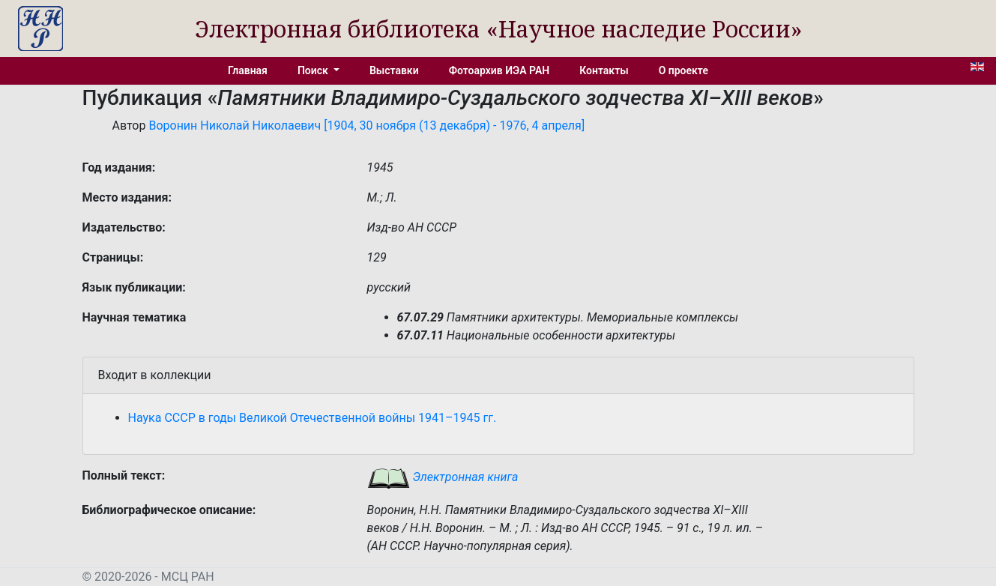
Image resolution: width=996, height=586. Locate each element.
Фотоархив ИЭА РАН (499, 70)
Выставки (394, 70)
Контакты (603, 70)
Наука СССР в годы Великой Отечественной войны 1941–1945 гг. (312, 418)
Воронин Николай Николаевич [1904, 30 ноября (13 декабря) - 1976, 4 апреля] (366, 125)
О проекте (683, 70)
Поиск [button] (314, 70)
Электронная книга (443, 477)
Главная (248, 70)
